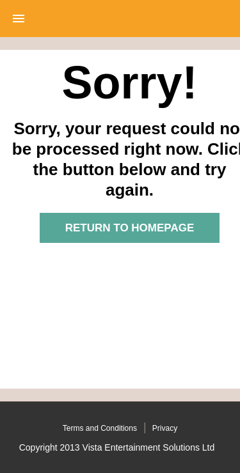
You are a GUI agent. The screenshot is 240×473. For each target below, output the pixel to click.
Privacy (164, 428)
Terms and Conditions (100, 428)
